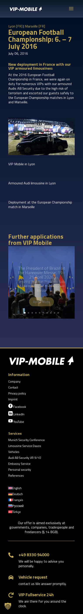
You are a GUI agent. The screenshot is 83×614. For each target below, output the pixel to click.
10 (58, 313)
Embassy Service (19, 464)
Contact (13, 388)
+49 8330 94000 (34, 554)
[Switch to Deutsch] (15, 494)
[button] (8, 606)
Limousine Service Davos (24, 446)
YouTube (16, 421)
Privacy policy (17, 394)
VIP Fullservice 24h (36, 594)
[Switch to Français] (15, 500)
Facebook (17, 406)
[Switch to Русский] (16, 506)
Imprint (12, 399)
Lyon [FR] (15, 26)
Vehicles (13, 452)
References (16, 476)
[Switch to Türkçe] (14, 512)
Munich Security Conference (26, 440)
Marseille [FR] (35, 26)
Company (14, 382)
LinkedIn (16, 413)
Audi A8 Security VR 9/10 (24, 458)
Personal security (19, 470)
